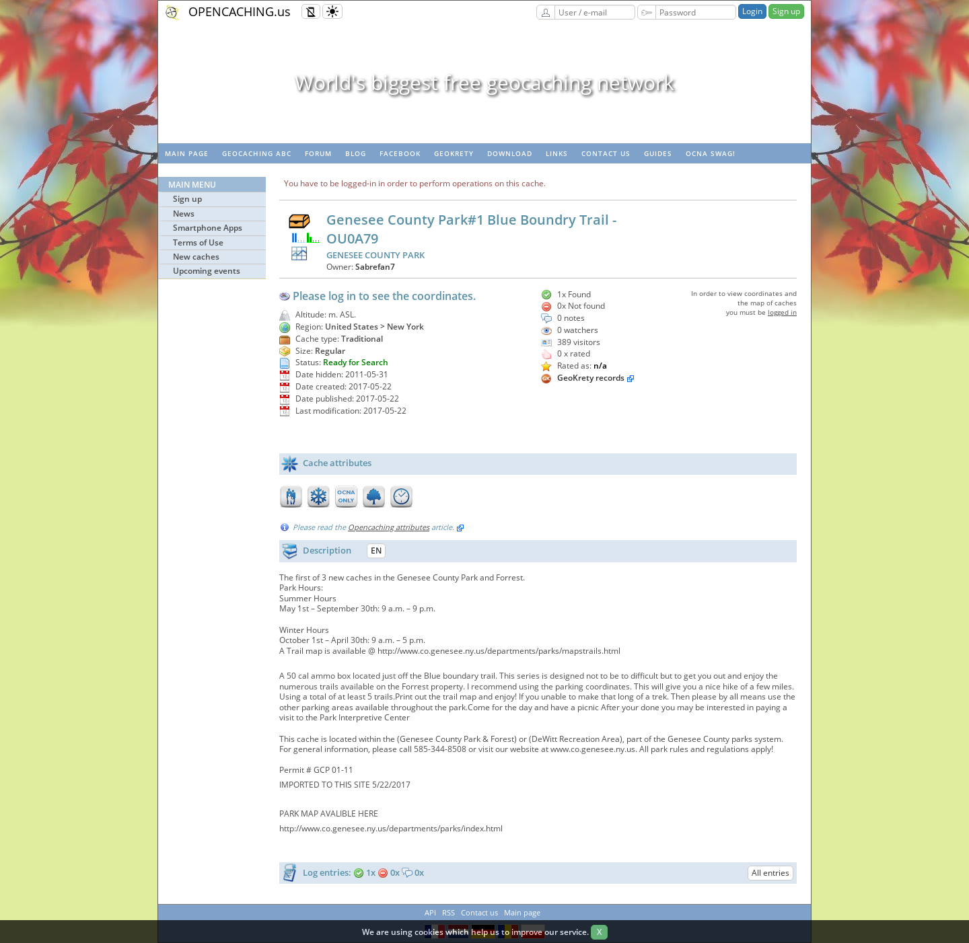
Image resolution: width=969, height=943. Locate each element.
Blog (355, 153)
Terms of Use (198, 242)
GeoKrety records (590, 377)
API (430, 912)
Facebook (400, 153)
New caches (196, 256)
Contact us (606, 153)
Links (557, 153)
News (183, 213)
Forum (318, 153)
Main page (187, 153)
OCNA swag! (710, 153)
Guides (658, 153)
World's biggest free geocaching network (484, 82)
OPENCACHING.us (239, 11)
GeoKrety (454, 153)
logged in (782, 312)
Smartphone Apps (207, 227)
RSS (448, 912)
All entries (770, 872)
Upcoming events (206, 270)
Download (509, 153)
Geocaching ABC (256, 153)
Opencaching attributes (388, 527)
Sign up (786, 11)
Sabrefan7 (375, 266)
